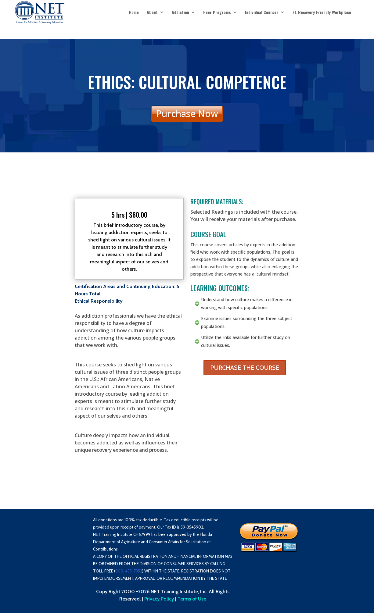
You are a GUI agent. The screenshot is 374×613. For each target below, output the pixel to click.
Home (134, 12)
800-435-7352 (128, 570)
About (152, 12)
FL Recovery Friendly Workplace (322, 12)
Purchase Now (187, 113)
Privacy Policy (159, 599)
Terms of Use (192, 599)
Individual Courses (262, 12)
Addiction (180, 12)
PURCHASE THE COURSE (244, 367)
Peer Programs (217, 12)
